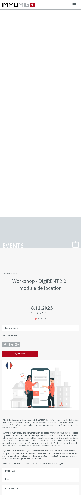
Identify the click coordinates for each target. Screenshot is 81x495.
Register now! (20, 353)
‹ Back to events (9, 273)
